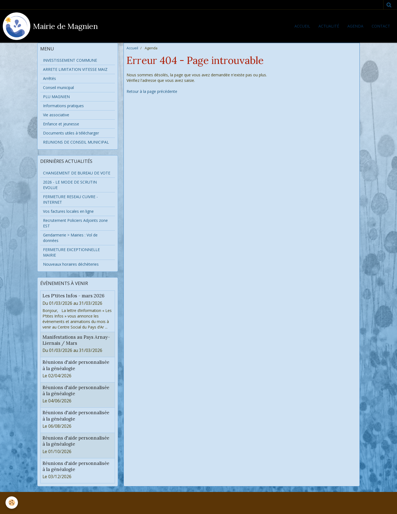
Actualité (328, 26)
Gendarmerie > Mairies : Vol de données (70, 237)
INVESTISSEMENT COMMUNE (70, 60)
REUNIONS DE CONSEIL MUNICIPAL (76, 142)
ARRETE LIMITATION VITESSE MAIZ (75, 69)
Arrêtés (49, 78)
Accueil (302, 26)
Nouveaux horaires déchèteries (71, 264)
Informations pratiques (63, 105)
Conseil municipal (58, 87)
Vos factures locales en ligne (68, 211)
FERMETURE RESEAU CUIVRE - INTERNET (70, 199)
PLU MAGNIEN (56, 96)
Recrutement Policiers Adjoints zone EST (75, 223)
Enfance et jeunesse (61, 124)
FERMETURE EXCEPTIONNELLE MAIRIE (71, 252)
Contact (381, 26)
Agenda (355, 26)
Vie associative (56, 114)
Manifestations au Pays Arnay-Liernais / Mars (76, 340)
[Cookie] (12, 502)
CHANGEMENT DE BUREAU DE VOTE (76, 173)
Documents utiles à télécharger (71, 133)
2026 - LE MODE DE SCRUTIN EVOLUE (70, 184)
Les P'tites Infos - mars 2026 (73, 296)
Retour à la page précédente (152, 91)
